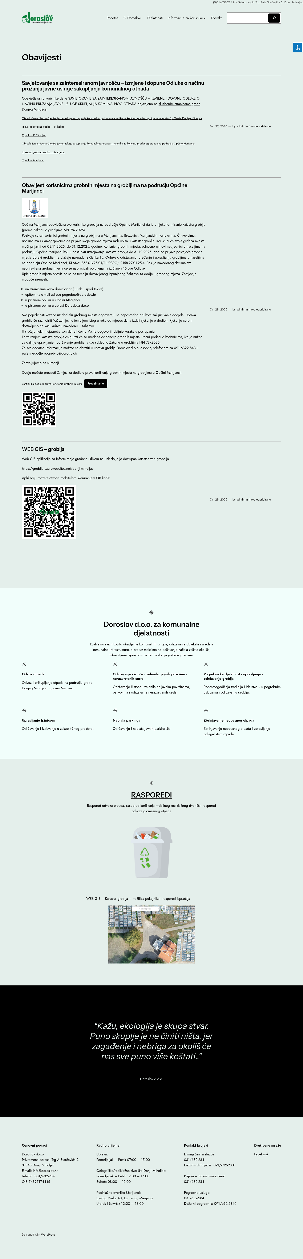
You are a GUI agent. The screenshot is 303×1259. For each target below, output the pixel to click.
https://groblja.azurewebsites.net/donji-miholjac (57, 468)
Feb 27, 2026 (218, 126)
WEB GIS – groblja (43, 449)
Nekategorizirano (260, 126)
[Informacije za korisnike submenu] (205, 18)
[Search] (274, 18)
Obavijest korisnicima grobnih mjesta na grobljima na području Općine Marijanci (104, 188)
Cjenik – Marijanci (33, 160)
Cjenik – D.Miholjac (34, 135)
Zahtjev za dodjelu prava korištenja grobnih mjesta (52, 384)
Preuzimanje (96, 383)
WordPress (48, 1234)
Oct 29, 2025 (218, 309)
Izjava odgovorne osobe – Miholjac (43, 127)
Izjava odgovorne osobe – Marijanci (43, 152)
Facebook (261, 1154)
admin (241, 126)
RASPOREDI (151, 795)
